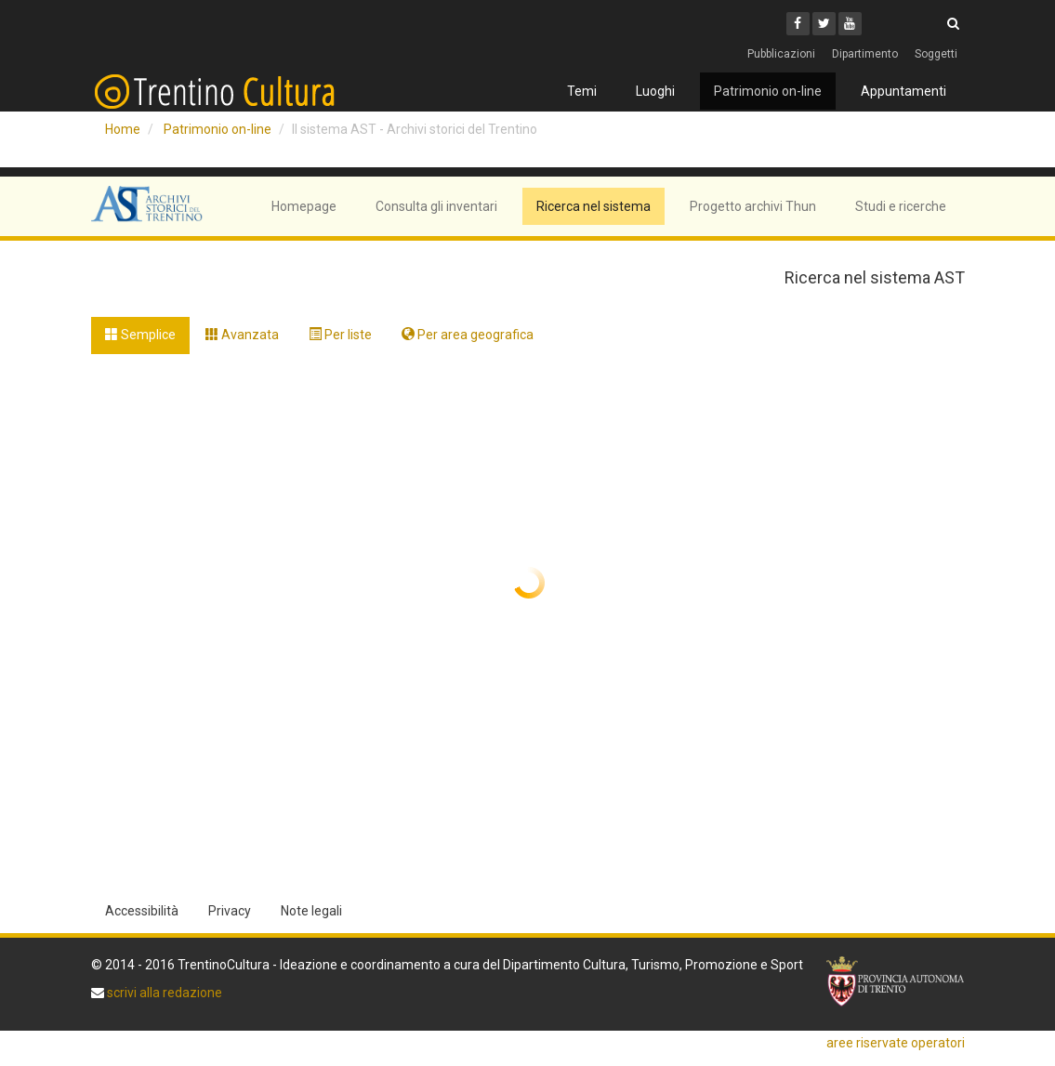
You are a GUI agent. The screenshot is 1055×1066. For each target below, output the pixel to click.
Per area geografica (468, 334)
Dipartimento (865, 53)
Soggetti (936, 53)
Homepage (303, 206)
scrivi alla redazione (163, 992)
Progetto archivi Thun (753, 206)
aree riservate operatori (895, 1042)
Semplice (140, 334)
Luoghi (655, 91)
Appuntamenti (903, 91)
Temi (582, 91)
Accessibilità (141, 910)
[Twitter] (824, 23)
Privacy (229, 910)
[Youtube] (850, 23)
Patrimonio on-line (768, 91)
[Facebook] (798, 23)
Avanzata (242, 334)
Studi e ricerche (900, 206)
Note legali (311, 910)
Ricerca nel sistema (593, 206)
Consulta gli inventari (436, 206)
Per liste (340, 334)
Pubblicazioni (781, 53)
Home (122, 129)
